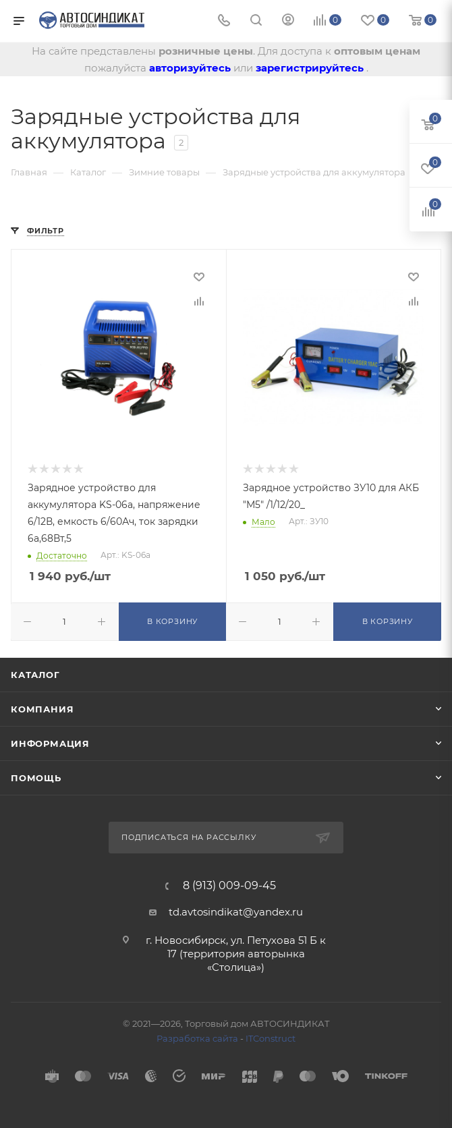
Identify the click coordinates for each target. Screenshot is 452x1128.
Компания (42, 709)
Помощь (36, 777)
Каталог (35, 674)
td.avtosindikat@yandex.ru (236, 911)
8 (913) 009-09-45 (229, 885)
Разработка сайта (197, 1038)
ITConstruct (270, 1038)
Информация (50, 743)
